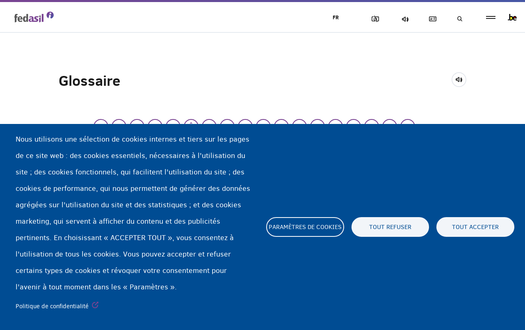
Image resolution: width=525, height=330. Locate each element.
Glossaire (431, 19)
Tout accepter (475, 227)
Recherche (459, 19)
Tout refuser (390, 227)
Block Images (373, 19)
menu (490, 17)
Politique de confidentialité (52, 306)
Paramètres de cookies (305, 227)
